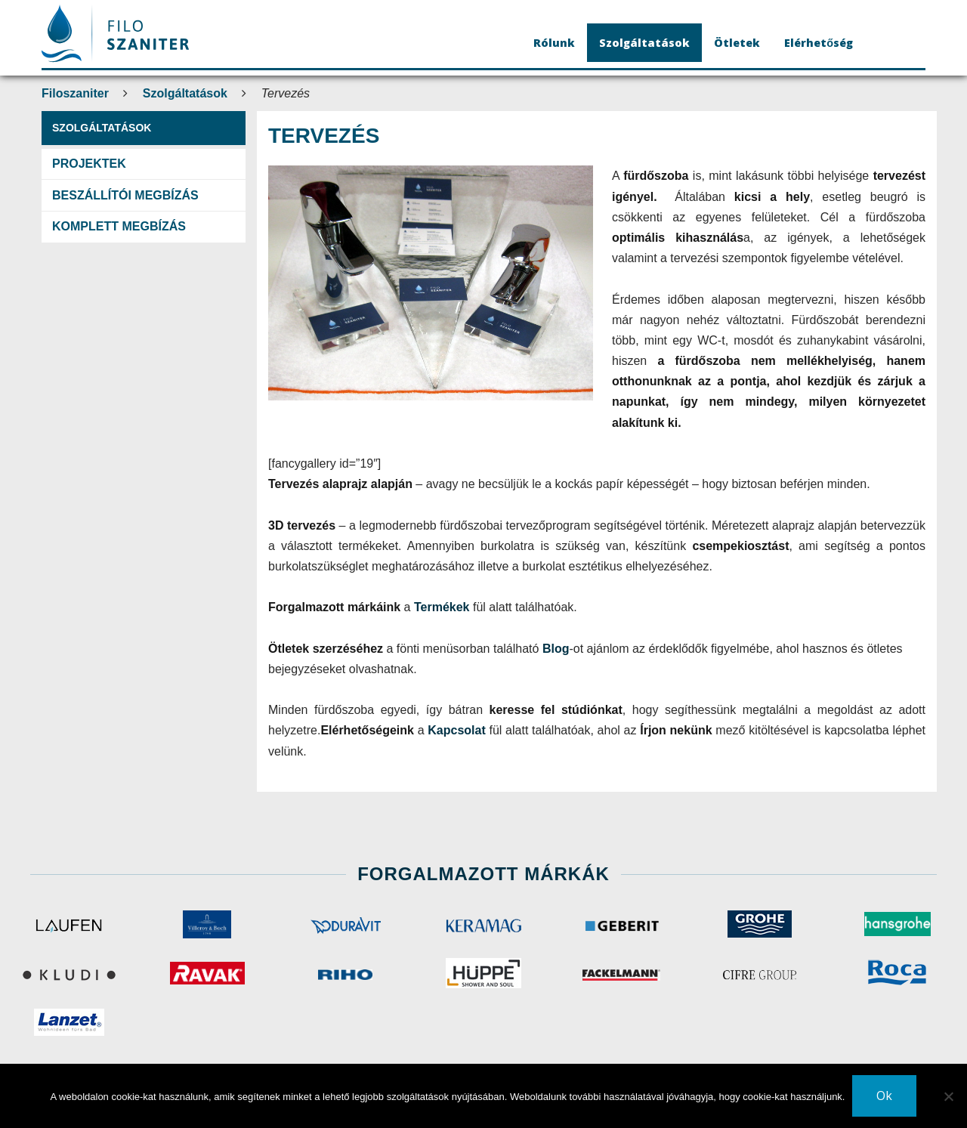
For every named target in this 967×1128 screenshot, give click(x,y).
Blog (556, 648)
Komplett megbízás (119, 226)
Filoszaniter (75, 93)
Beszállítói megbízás (125, 195)
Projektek (89, 163)
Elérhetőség (818, 43)
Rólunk (554, 43)
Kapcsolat (458, 730)
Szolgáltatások (644, 43)
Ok (884, 1095)
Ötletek (737, 43)
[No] (948, 1096)
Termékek (443, 607)
